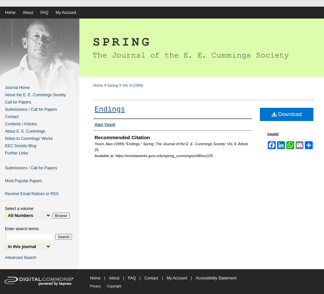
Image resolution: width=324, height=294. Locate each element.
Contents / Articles (21, 124)
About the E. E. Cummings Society (35, 95)
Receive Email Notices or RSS (32, 193)
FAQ (132, 278)
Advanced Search (20, 257)
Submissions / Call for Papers (31, 109)
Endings (110, 109)
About (115, 278)
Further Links (16, 153)
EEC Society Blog (20, 146)
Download (287, 114)
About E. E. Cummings (25, 131)
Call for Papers (18, 102)
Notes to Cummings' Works (29, 138)
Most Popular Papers (23, 181)
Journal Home (17, 87)
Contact (12, 116)
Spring (112, 85)
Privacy (96, 286)
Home (98, 85)
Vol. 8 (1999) (133, 85)
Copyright (114, 286)
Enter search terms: (22, 229)
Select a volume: (19, 208)
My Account (177, 278)
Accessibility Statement (216, 278)
